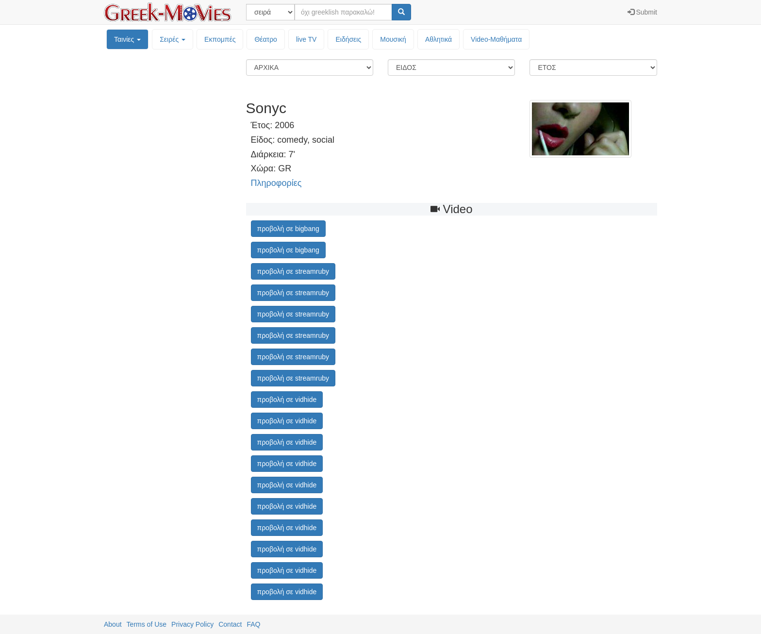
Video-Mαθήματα (496, 39)
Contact (230, 624)
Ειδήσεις (348, 39)
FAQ (253, 624)
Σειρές (172, 39)
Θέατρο (265, 39)
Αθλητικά (438, 39)
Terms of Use (146, 624)
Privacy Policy (192, 624)
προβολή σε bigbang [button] (288, 229)
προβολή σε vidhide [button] (287, 399)
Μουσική (393, 39)
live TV (306, 39)
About (113, 624)
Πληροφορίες (276, 183)
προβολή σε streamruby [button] (293, 271)
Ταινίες (127, 39)
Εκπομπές (219, 39)
